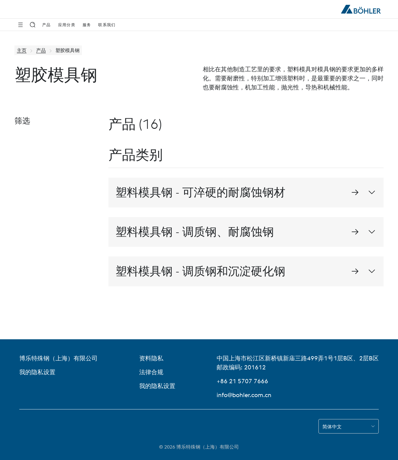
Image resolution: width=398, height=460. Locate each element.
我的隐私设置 (37, 372)
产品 (46, 24)
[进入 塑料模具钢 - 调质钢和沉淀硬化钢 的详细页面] (354, 271)
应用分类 (66, 24)
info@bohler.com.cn (244, 395)
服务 (87, 24)
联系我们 (106, 24)
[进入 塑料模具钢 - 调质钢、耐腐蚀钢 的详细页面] (354, 231)
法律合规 (151, 372)
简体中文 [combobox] (332, 427)
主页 (22, 50)
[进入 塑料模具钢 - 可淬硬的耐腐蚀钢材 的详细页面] (354, 192)
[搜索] (33, 25)
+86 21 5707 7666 (242, 381)
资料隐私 (151, 358)
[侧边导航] (20, 25)
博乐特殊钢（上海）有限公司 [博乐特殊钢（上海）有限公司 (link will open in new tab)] (58, 358)
